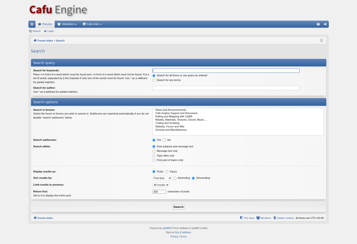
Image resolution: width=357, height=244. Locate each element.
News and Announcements (238, 110)
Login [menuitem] (326, 25)
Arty (177, 232)
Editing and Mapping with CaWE (238, 116)
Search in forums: (44, 109)
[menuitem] (318, 24)
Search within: (42, 146)
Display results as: (44, 171)
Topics (171, 171)
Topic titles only (163, 155)
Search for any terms (166, 80)
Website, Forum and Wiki (238, 126)
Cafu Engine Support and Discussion (238, 113)
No (167, 139)
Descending (201, 177)
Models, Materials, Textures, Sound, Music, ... (238, 120)
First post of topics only (167, 160)
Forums (47, 24)
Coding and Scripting (238, 123)
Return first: (40, 191)
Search (37, 31)
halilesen (186, 232)
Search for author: (44, 87)
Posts (157, 171)
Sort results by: (42, 177)
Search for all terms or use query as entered (179, 75)
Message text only (165, 150)
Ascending (181, 177)
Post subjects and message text (172, 146)
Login (50, 31)
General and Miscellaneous (238, 130)
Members (68, 24)
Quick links (32, 25)
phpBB (166, 228)
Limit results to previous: (48, 184)
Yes (156, 139)
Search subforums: (45, 139)
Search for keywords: (46, 70)
